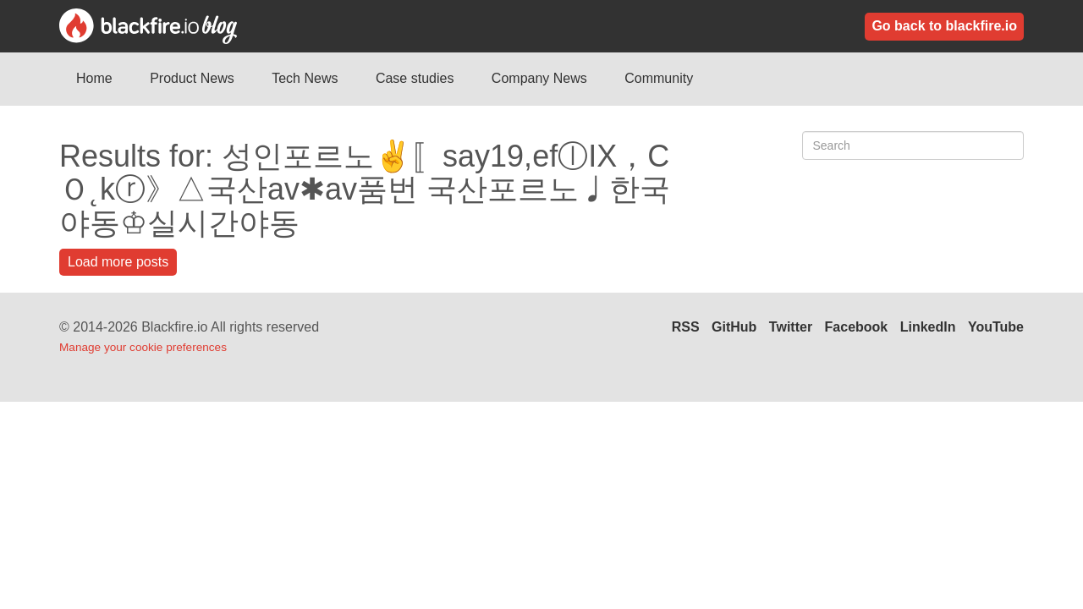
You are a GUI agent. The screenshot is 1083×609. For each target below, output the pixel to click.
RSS (686, 327)
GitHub (734, 327)
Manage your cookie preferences (143, 347)
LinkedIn (928, 327)
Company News (539, 78)
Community (658, 78)
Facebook (856, 327)
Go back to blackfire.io (944, 26)
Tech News (305, 78)
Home (94, 78)
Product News (192, 78)
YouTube (996, 327)
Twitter (790, 327)
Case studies (415, 78)
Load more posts (118, 262)
